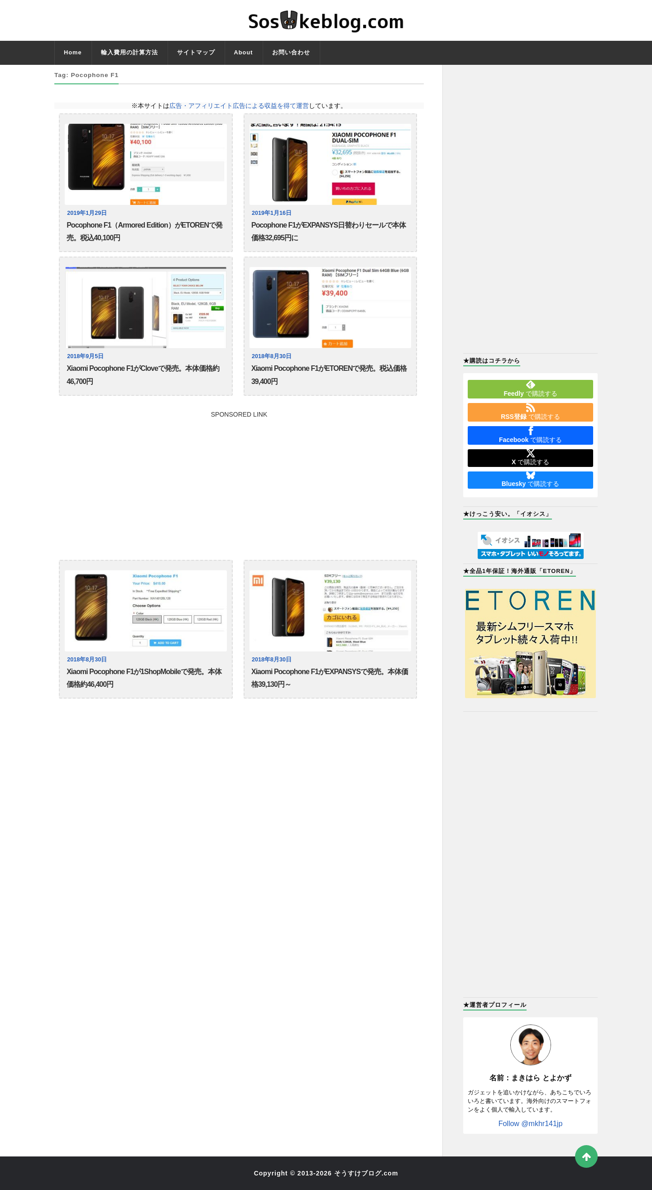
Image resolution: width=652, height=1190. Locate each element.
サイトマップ (196, 52)
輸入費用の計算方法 (129, 52)
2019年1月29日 (87, 213)
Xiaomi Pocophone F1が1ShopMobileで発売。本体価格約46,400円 (144, 678)
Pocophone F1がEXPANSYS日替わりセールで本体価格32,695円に (328, 231)
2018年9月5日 (85, 356)
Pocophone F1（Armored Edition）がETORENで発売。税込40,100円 (144, 231)
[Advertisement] (239, 481)
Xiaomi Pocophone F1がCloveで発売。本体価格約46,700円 (143, 374)
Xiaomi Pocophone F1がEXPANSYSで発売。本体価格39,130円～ (329, 678)
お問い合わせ (291, 52)
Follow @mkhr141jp (531, 1123)
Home (73, 52)
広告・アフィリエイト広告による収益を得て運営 (239, 105)
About (243, 52)
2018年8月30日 (272, 356)
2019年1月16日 (272, 213)
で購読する (530, 388)
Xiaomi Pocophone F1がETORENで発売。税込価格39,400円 (329, 374)
